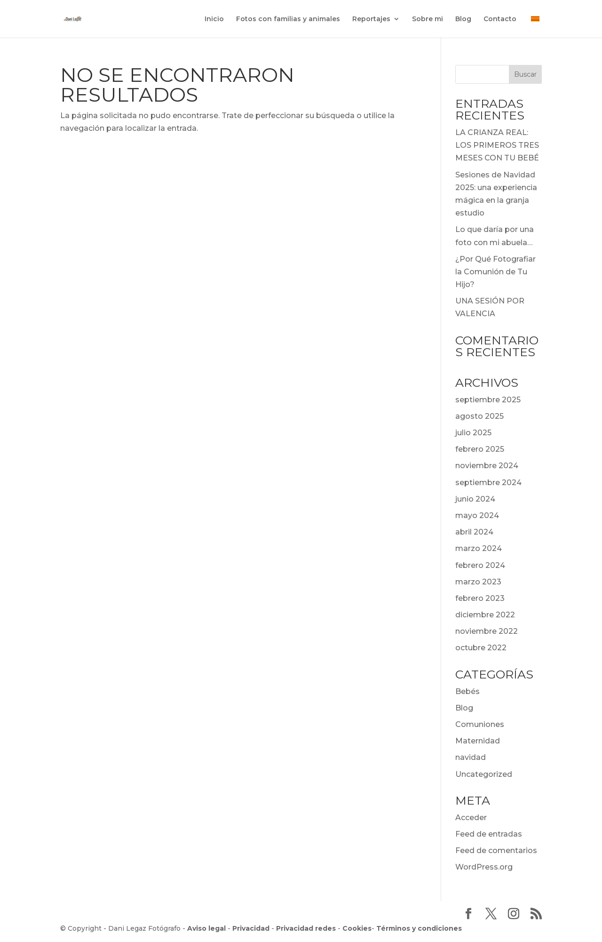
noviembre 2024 (486, 465)
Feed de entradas (488, 834)
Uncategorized (483, 774)
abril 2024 (474, 531)
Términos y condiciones (419, 928)
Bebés (467, 691)
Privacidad (250, 928)
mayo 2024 (477, 515)
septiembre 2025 (488, 399)
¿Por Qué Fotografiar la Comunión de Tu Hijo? (495, 272)
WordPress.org (484, 866)
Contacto (499, 19)
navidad (470, 757)
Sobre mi (427, 19)
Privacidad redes (306, 928)
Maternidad (477, 740)
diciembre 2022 (485, 614)
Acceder (471, 817)
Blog (463, 19)
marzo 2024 (478, 548)
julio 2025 (473, 432)
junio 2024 (475, 499)
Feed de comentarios (496, 850)
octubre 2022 (481, 647)
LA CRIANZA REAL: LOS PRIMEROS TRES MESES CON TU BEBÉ (497, 145)
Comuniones (479, 724)
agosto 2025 (479, 416)
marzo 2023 (478, 581)
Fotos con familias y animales (288, 19)
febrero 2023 (480, 598)
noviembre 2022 (486, 631)
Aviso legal (206, 928)
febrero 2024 (480, 565)
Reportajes (371, 19)
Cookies (357, 928)
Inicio (214, 19)
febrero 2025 (479, 449)
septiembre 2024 (488, 482)
